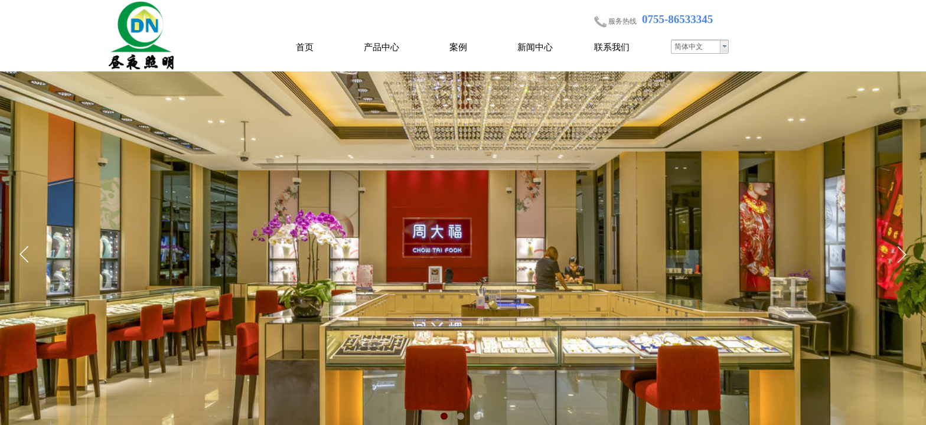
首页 (305, 47)
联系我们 (612, 47)
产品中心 (381, 47)
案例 (458, 47)
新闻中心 (535, 47)
